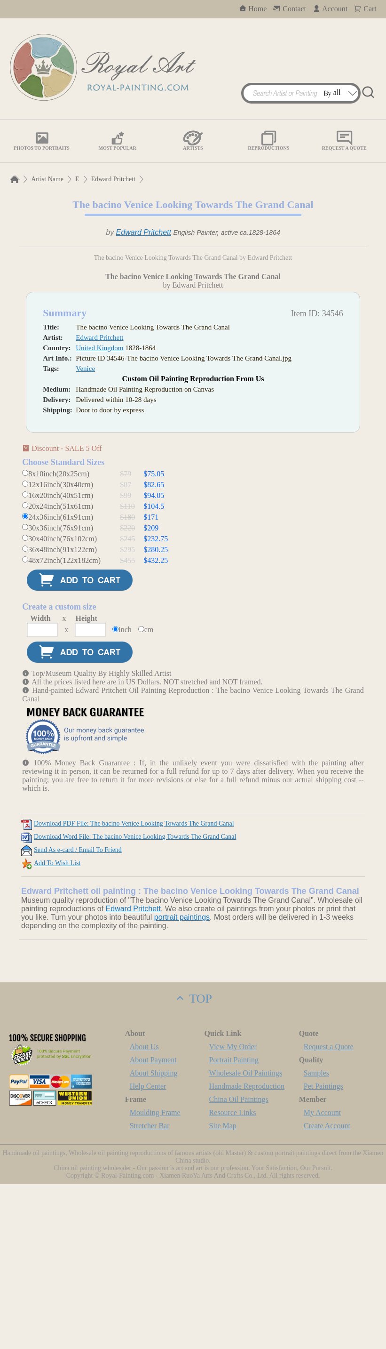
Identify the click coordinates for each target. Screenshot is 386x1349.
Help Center (148, 1251)
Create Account (327, 1290)
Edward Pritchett (113, 179)
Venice (85, 533)
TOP (193, 1163)
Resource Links (232, 1277)
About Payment (153, 1225)
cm (149, 794)
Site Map (222, 1290)
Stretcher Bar (150, 1290)
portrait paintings (182, 1082)
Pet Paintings (323, 1251)
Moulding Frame (155, 1277)
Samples (316, 1238)
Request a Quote (329, 1211)
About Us (144, 1211)
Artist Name (47, 179)
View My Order (233, 1211)
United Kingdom (99, 512)
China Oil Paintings (238, 1264)
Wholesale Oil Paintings (246, 1238)
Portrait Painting (234, 1225)
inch (125, 794)
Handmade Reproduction (246, 1251)
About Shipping (154, 1238)
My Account (322, 1277)
